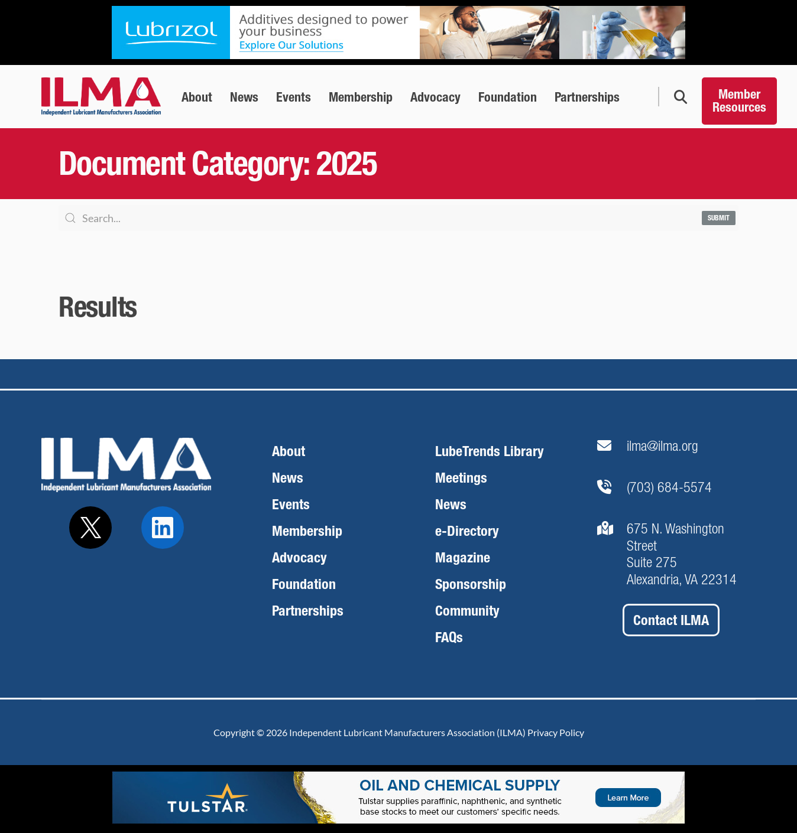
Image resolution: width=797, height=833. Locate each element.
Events (291, 504)
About (288, 451)
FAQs (449, 637)
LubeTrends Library (489, 451)
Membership (307, 530)
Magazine (462, 557)
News (287, 477)
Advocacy (299, 557)
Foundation (304, 584)
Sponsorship (470, 584)
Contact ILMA (671, 620)
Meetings (461, 477)
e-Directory (467, 530)
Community (467, 610)
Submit (719, 218)
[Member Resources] (739, 96)
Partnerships (308, 610)
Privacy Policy (555, 732)
